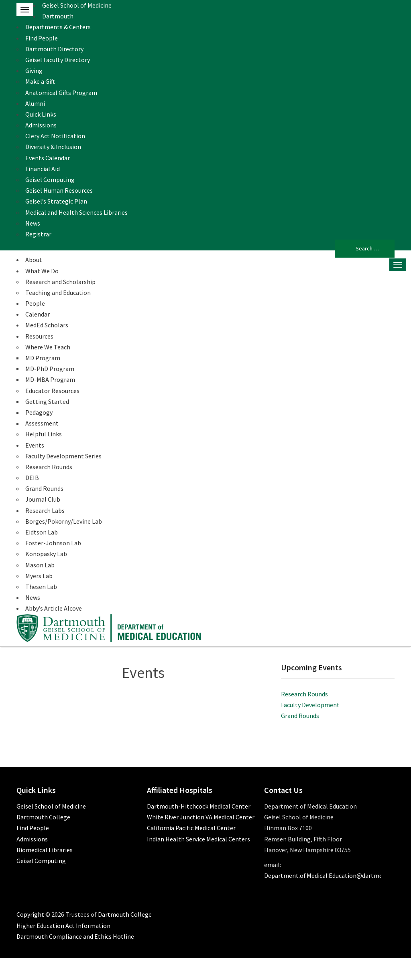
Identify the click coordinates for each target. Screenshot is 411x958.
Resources (39, 336)
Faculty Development (310, 705)
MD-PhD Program (49, 369)
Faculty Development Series (63, 456)
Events (34, 445)
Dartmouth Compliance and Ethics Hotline (75, 936)
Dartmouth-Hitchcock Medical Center (198, 806)
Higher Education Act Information (63, 926)
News (32, 223)
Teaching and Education (58, 292)
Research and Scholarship (60, 282)
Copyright (30, 914)
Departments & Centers (58, 27)
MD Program (42, 358)
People (35, 303)
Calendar (37, 314)
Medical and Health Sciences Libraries (76, 212)
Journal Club (42, 499)
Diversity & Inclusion (53, 147)
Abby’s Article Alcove (53, 608)
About (33, 260)
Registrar (38, 234)
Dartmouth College (43, 817)
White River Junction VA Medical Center (200, 817)
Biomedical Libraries (44, 850)
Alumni (35, 103)
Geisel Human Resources (59, 190)
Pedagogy (39, 412)
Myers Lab (39, 576)
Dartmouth (57, 16)
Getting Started (47, 401)
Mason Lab (40, 565)
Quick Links (40, 114)
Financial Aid (42, 169)
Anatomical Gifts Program (61, 93)
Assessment (42, 423)
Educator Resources (52, 391)
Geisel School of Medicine (77, 5)
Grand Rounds (44, 488)
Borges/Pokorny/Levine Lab (63, 521)
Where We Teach (47, 347)
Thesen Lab (41, 587)
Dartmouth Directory (54, 49)
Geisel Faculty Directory (57, 60)
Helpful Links (43, 434)
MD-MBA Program (50, 379)
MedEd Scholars (46, 325)
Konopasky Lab (46, 554)
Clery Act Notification (55, 136)
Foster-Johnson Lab (53, 543)
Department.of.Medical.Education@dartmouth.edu (333, 875)
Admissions (41, 125)
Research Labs (45, 510)
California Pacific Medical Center (191, 828)
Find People (41, 38)
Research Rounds (48, 467)
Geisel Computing (50, 179)
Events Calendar (47, 158)
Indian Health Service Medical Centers (198, 839)
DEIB (32, 478)
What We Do (42, 271)
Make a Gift (40, 81)
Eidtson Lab (41, 532)
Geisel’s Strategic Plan (56, 201)
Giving (34, 71)
